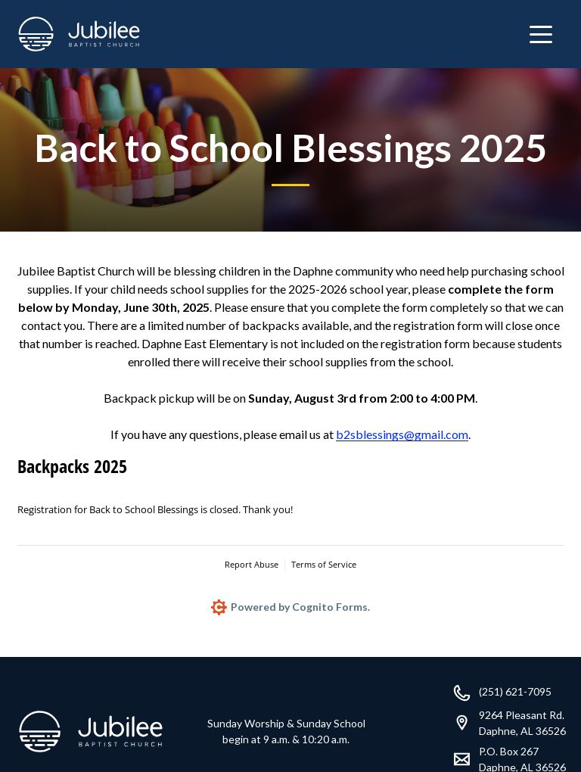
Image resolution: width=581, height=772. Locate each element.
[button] (541, 34)
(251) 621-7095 (515, 691)
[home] (79, 34)
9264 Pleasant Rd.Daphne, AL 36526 (522, 722)
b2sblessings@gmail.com (402, 434)
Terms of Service (323, 564)
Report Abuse (251, 564)
